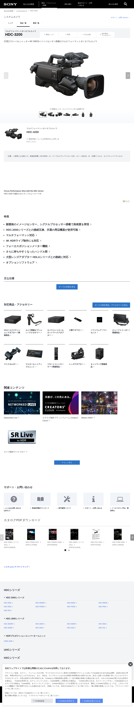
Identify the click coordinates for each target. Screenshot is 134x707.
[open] (125, 4)
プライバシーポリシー (38, 695)
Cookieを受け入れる (92, 701)
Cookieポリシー (31, 693)
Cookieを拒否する (67, 701)
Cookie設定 (40, 701)
